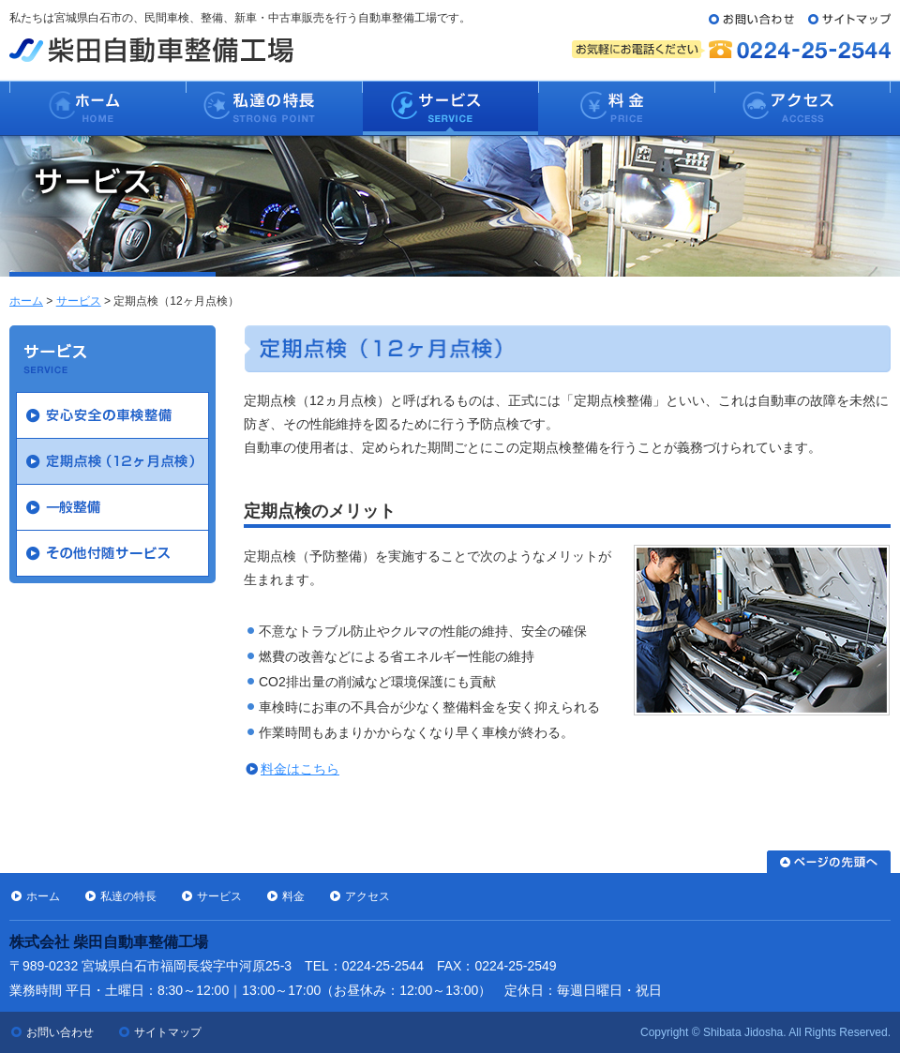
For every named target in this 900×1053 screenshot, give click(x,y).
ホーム (26, 301)
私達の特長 (128, 896)
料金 (293, 896)
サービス (78, 301)
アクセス (367, 896)
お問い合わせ (60, 1032)
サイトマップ (168, 1032)
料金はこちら (300, 768)
